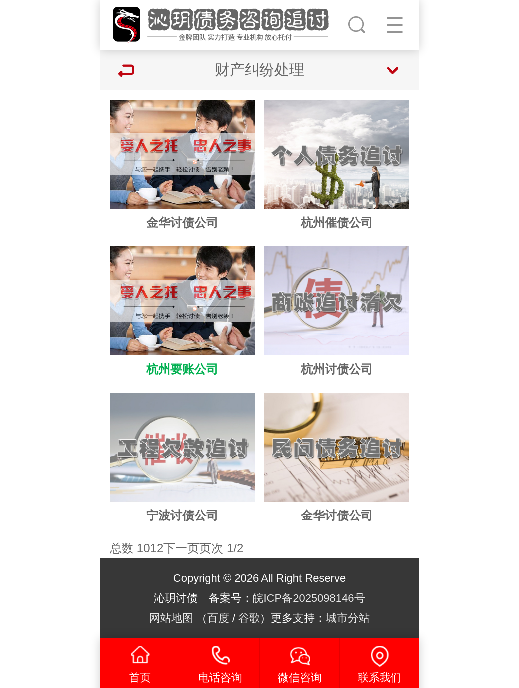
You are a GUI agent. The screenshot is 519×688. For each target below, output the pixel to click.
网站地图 (171, 618)
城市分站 (348, 618)
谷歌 (249, 618)
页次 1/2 (221, 548)
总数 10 (130, 548)
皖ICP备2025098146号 (309, 598)
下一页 (181, 548)
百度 (218, 618)
